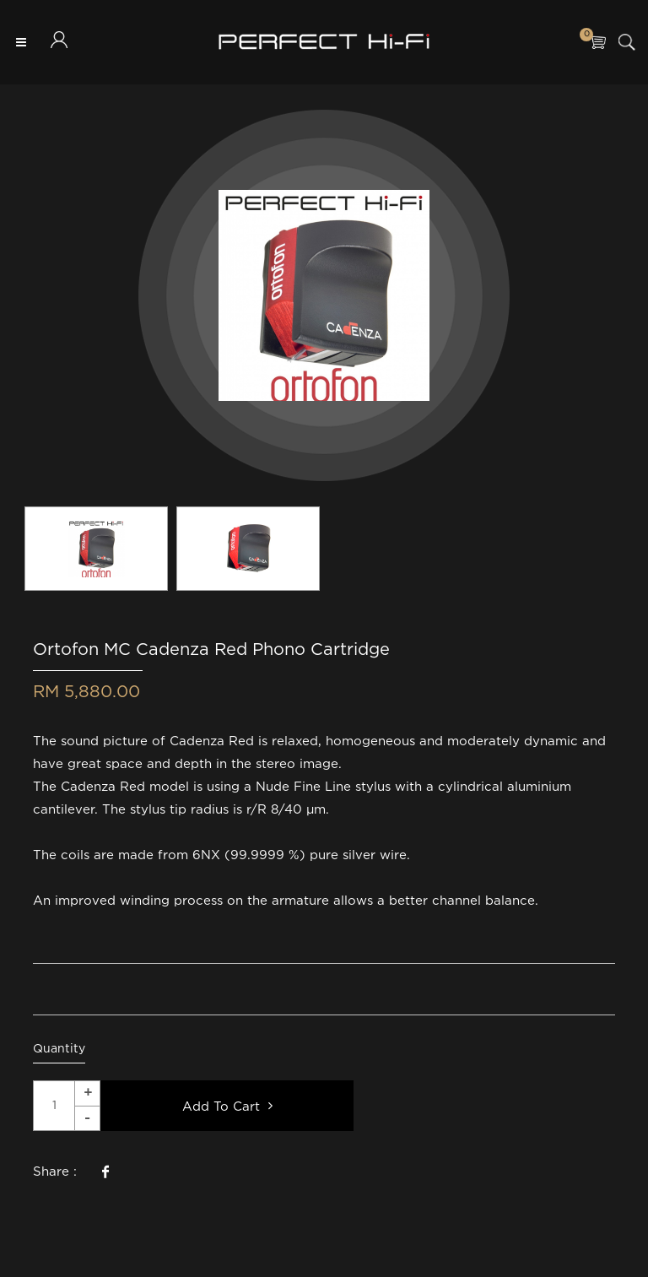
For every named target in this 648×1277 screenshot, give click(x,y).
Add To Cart (227, 1105)
